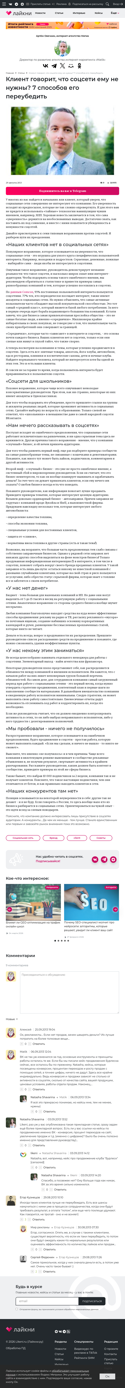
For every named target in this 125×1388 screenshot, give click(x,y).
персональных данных (87, 1309)
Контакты (110, 1354)
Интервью (79, 13)
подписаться (92, 1301)
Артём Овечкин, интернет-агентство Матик (62, 35)
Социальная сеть (23, 837)
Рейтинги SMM (84, 1358)
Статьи (59, 13)
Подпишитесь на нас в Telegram (62, 191)
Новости (40, 13)
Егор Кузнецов (30, 1197)
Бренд (53, 837)
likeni (34, 1153)
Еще (115, 12)
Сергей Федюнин (43, 1257)
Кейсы (99, 13)
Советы (101, 837)
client (77, 837)
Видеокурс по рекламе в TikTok (85, 1350)
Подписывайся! (48, 861)
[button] (55, 941)
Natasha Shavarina (43, 1097)
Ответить (39, 1043)
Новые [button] (11, 1019)
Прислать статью (110, 1361)
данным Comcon (21, 292)
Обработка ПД (16, 1348)
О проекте (111, 1348)
